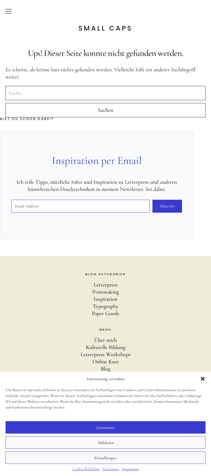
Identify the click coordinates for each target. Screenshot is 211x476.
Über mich (105, 340)
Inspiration (105, 299)
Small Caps (105, 28)
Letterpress (106, 285)
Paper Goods (105, 313)
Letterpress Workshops (106, 354)
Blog (105, 369)
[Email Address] (80, 206)
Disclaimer (110, 469)
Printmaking (105, 292)
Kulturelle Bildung (105, 347)
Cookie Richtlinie (86, 469)
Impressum (130, 469)
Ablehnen (105, 442)
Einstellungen (105, 457)
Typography (105, 306)
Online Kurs (106, 361)
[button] (202, 379)
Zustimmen (105, 427)
